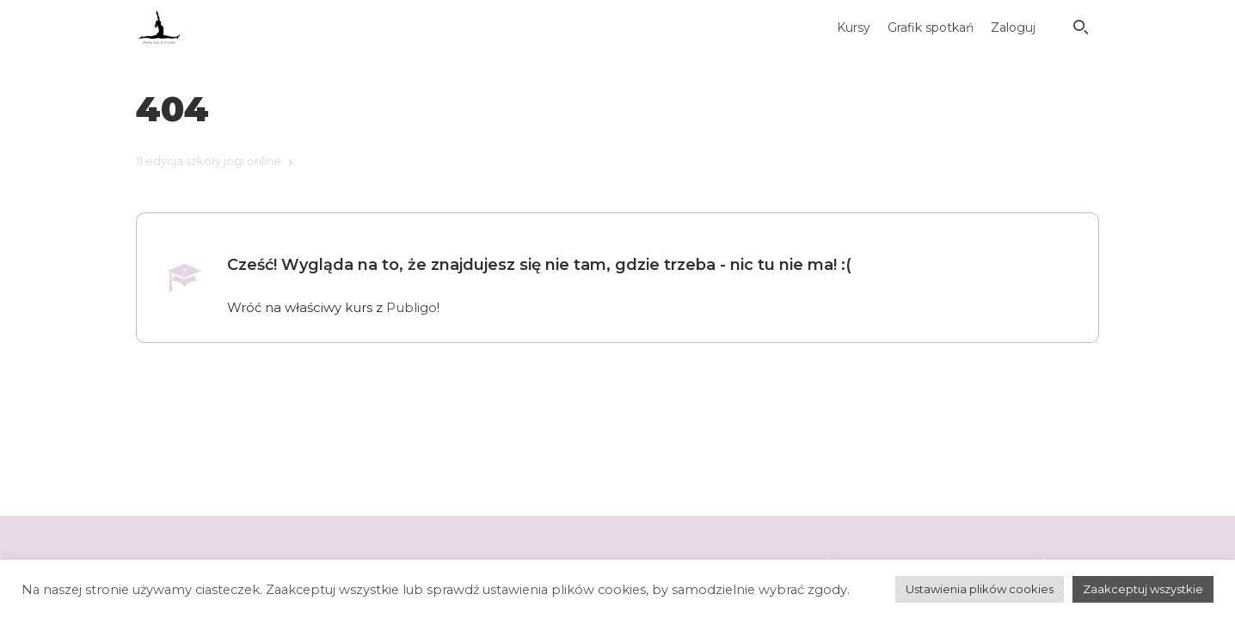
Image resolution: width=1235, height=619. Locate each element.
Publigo (411, 307)
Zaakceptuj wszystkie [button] (1143, 589)
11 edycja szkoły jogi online (208, 161)
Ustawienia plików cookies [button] (980, 589)
